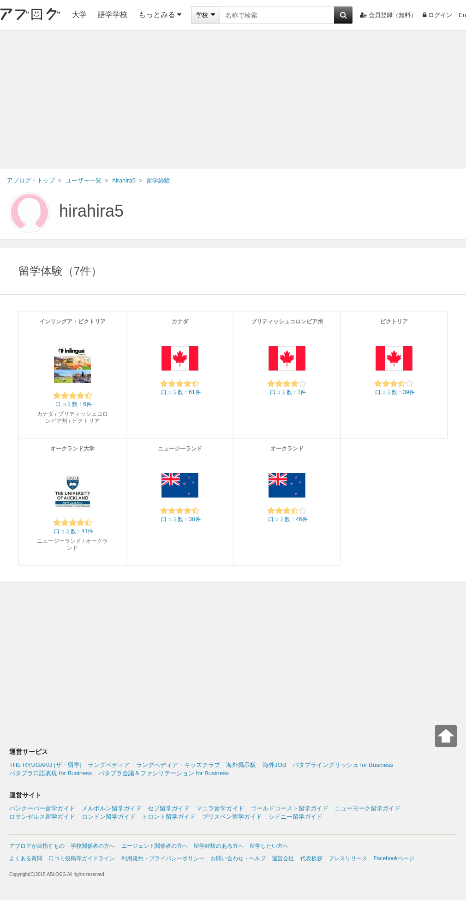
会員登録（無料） (388, 15)
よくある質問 (25, 858)
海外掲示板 (241, 764)
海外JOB (274, 764)
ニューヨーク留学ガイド (367, 808)
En (462, 15)
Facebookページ (393, 858)
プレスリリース (348, 858)
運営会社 (283, 858)
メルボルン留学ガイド (112, 808)
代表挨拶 (311, 858)
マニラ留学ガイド (220, 808)
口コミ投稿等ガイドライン (81, 858)
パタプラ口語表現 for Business (50, 773)
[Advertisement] (233, 99)
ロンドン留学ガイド (109, 816)
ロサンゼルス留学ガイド (42, 816)
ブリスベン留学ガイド (232, 816)
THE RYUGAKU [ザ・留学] (45, 764)
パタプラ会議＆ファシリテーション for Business (163, 773)
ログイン (437, 15)
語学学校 (112, 14)
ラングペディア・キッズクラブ (178, 764)
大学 (79, 14)
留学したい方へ (269, 846)
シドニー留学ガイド (296, 816)
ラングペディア (109, 764)
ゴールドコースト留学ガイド (290, 808)
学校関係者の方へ (93, 846)
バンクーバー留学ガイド (42, 808)
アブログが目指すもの (37, 846)
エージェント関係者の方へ (154, 846)
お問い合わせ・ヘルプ (238, 858)
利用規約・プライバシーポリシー (162, 858)
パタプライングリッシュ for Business (343, 764)
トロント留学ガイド (169, 816)
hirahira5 (91, 210)
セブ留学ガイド (169, 808)
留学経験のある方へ (219, 846)
